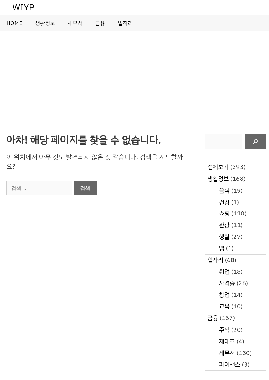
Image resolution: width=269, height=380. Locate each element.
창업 (224, 294)
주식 (224, 329)
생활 (224, 236)
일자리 (125, 23)
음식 (224, 190)
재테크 (227, 341)
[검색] (255, 141)
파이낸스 (229, 364)
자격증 (227, 283)
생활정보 (45, 23)
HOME (14, 23)
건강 (224, 202)
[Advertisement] (134, 78)
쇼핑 (224, 213)
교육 (224, 306)
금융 (100, 23)
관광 (224, 225)
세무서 (75, 23)
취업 (224, 271)
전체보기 (218, 166)
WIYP (23, 7)
